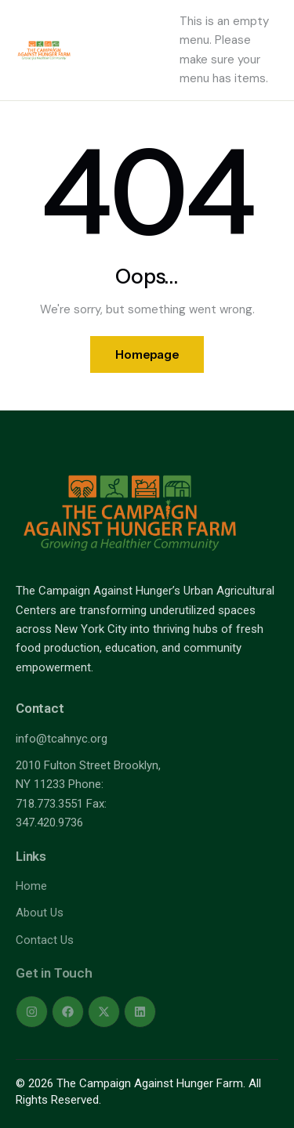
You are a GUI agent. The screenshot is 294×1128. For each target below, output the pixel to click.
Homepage (147, 354)
